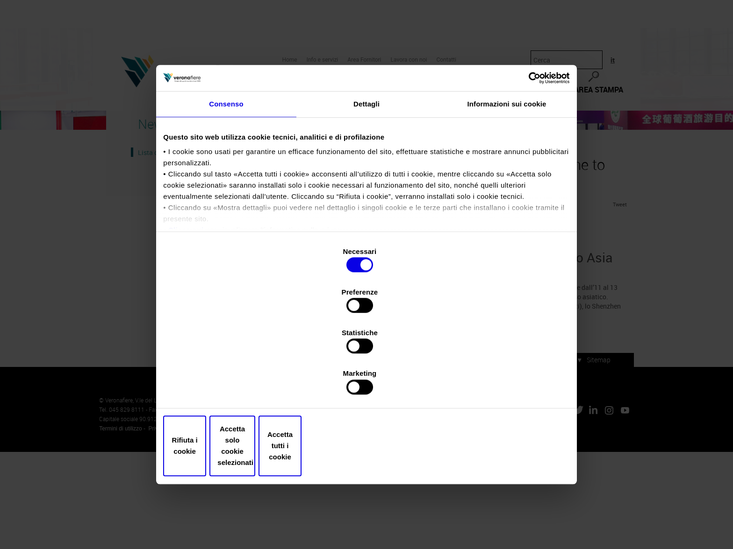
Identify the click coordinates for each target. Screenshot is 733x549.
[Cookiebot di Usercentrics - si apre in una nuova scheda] (526, 157)
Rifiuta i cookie (232, 385)
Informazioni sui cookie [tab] (506, 188)
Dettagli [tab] (366, 188)
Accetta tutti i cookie (501, 385)
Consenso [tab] (226, 188)
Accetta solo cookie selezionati (366, 385)
